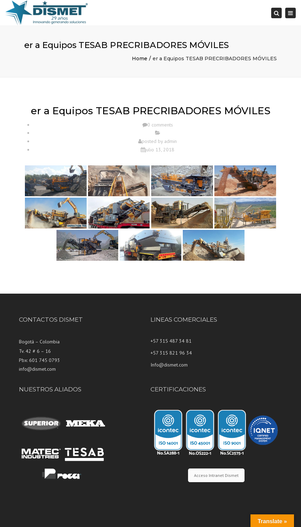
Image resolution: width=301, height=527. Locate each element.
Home (139, 58)
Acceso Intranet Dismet (216, 475)
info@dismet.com (37, 369)
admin (170, 141)
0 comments (160, 125)
